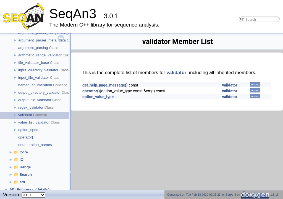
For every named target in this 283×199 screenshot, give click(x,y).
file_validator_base (33, 63)
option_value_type (98, 97)
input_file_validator (33, 77)
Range (25, 167)
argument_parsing (33, 48)
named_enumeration (35, 85)
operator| (25, 137)
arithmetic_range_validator (40, 55)
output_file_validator (34, 100)
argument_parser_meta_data (42, 40)
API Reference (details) (29, 189)
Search (26, 174)
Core (24, 152)
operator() (91, 91)
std (22, 182)
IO (21, 160)
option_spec (28, 130)
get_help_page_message (103, 85)
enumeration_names (35, 145)
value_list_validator (33, 122)
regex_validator (30, 107)
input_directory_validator (38, 70)
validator (25, 115)
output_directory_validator (39, 92)
